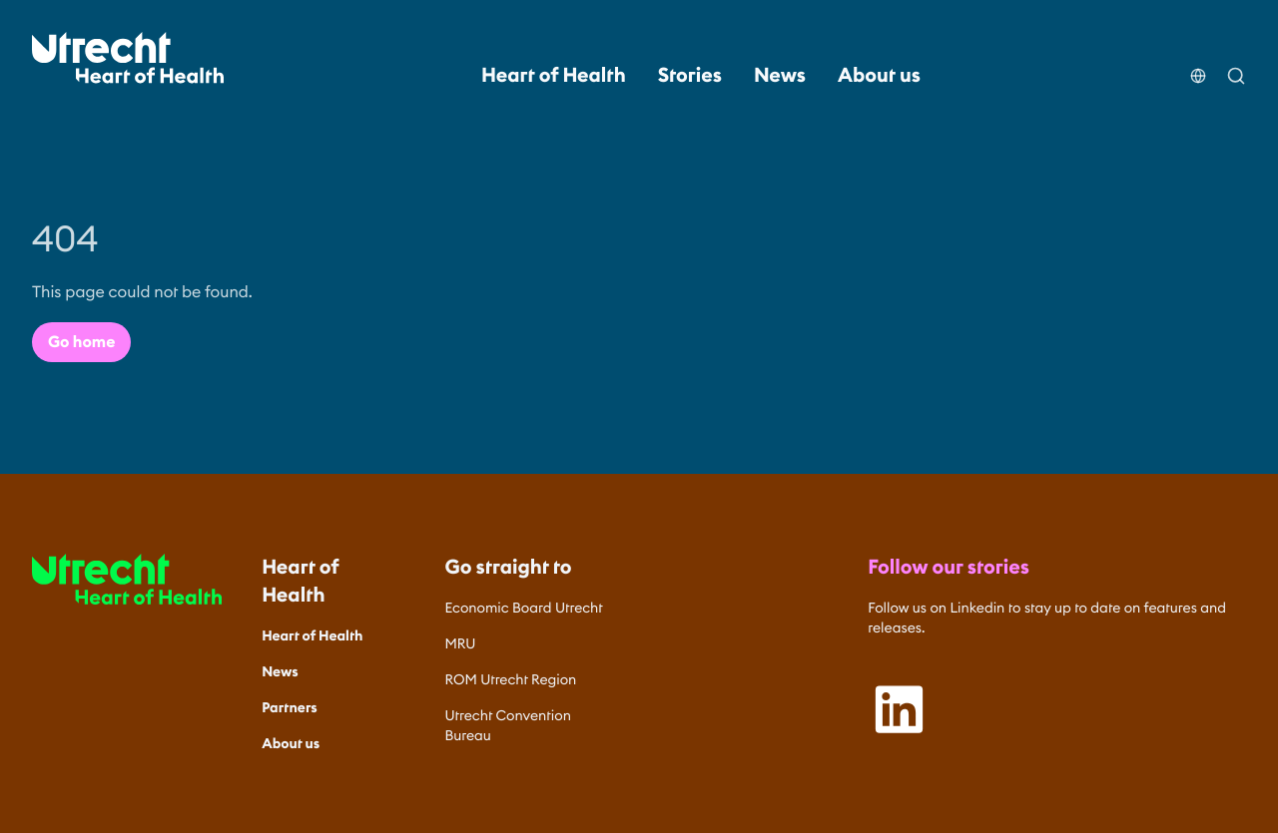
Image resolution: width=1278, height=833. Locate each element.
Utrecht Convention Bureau (508, 725)
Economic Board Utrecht (524, 608)
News (780, 76)
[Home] (128, 58)
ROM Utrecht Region (511, 679)
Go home (81, 342)
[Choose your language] (1198, 64)
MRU (460, 643)
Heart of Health (553, 76)
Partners (290, 707)
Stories (690, 76)
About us (879, 76)
